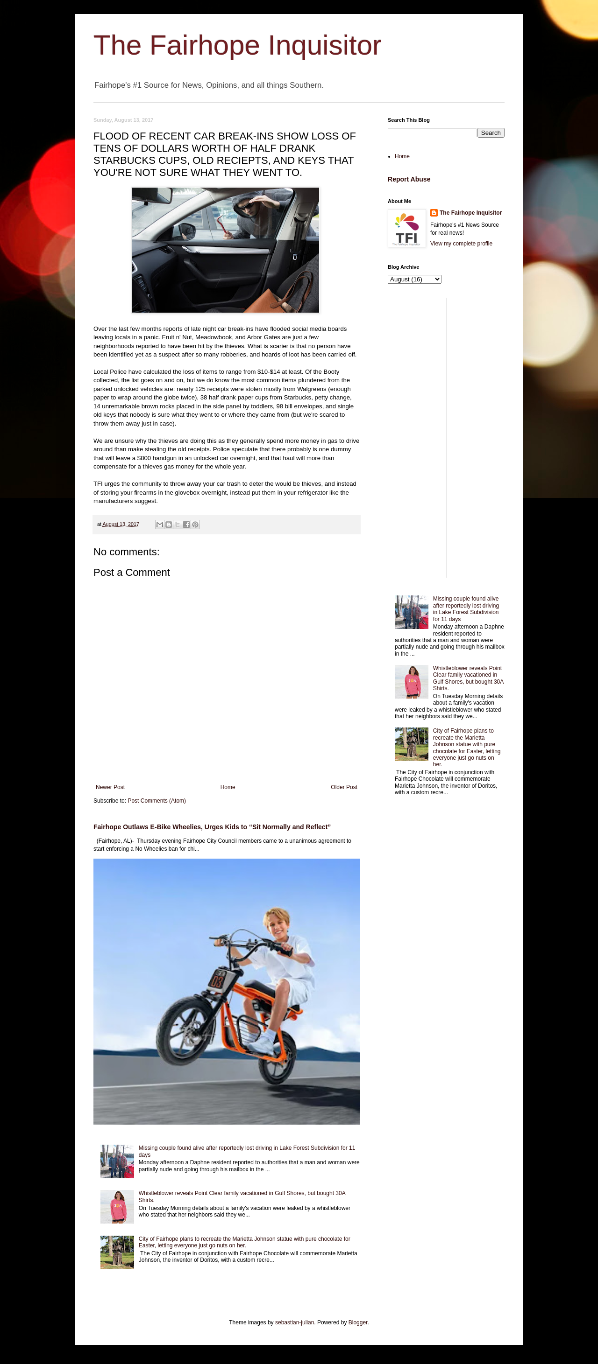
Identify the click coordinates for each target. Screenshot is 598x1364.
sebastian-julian (294, 1322)
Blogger (358, 1322)
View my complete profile (461, 243)
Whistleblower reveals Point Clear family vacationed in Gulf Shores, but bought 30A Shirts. (468, 678)
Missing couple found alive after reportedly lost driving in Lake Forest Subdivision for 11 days (466, 608)
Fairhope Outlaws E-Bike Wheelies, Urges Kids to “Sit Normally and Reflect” (212, 827)
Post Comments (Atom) (157, 800)
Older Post (344, 787)
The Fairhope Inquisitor (237, 45)
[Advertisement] (446, 438)
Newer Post (110, 787)
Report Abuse (409, 179)
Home (228, 787)
